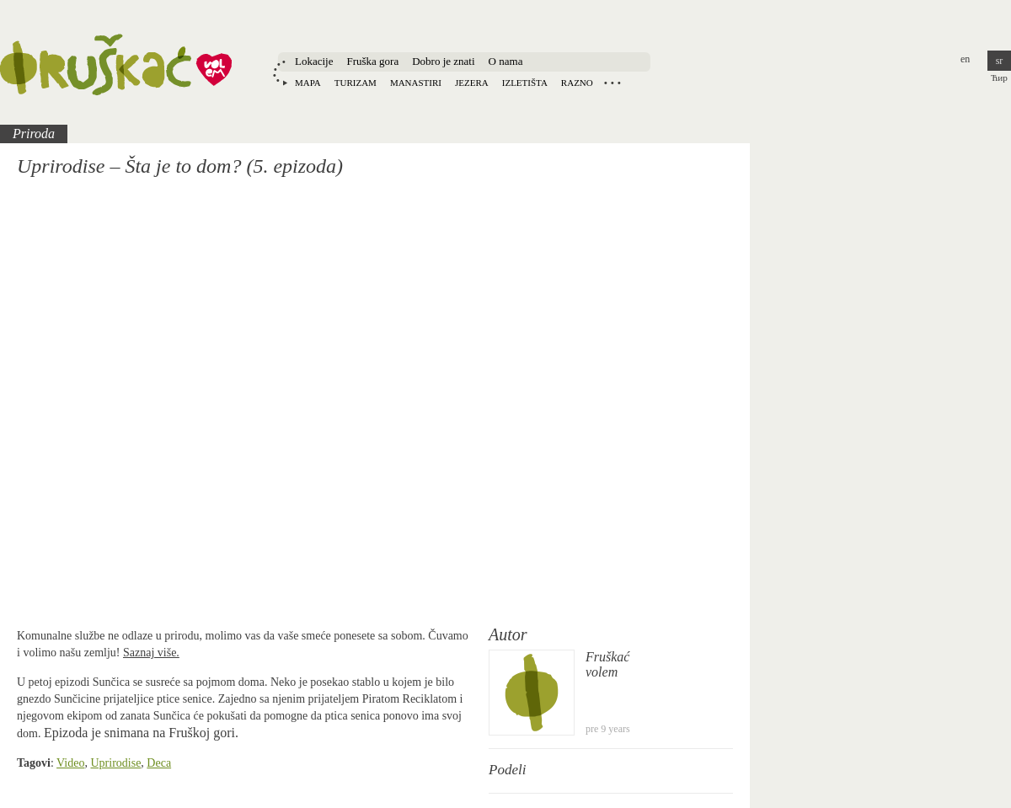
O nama (506, 61)
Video (70, 763)
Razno (577, 83)
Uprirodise (115, 763)
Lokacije (314, 61)
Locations (612, 82)
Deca (159, 763)
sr (999, 61)
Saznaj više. (151, 652)
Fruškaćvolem (607, 664)
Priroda (34, 133)
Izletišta (525, 83)
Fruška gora (372, 61)
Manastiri (415, 83)
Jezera (472, 83)
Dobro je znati (443, 61)
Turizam (355, 83)
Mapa (308, 83)
